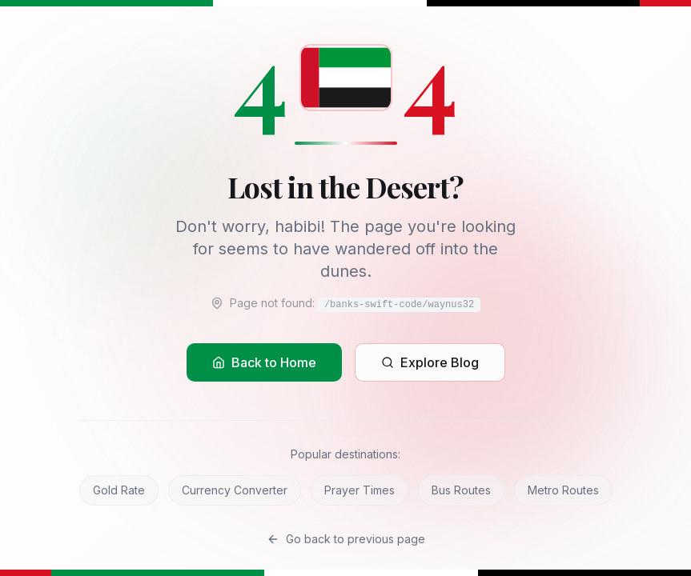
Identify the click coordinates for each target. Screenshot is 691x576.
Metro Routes (563, 490)
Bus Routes (461, 490)
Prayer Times (359, 490)
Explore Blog (430, 362)
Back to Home (264, 362)
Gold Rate (119, 490)
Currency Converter (234, 490)
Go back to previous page (346, 539)
